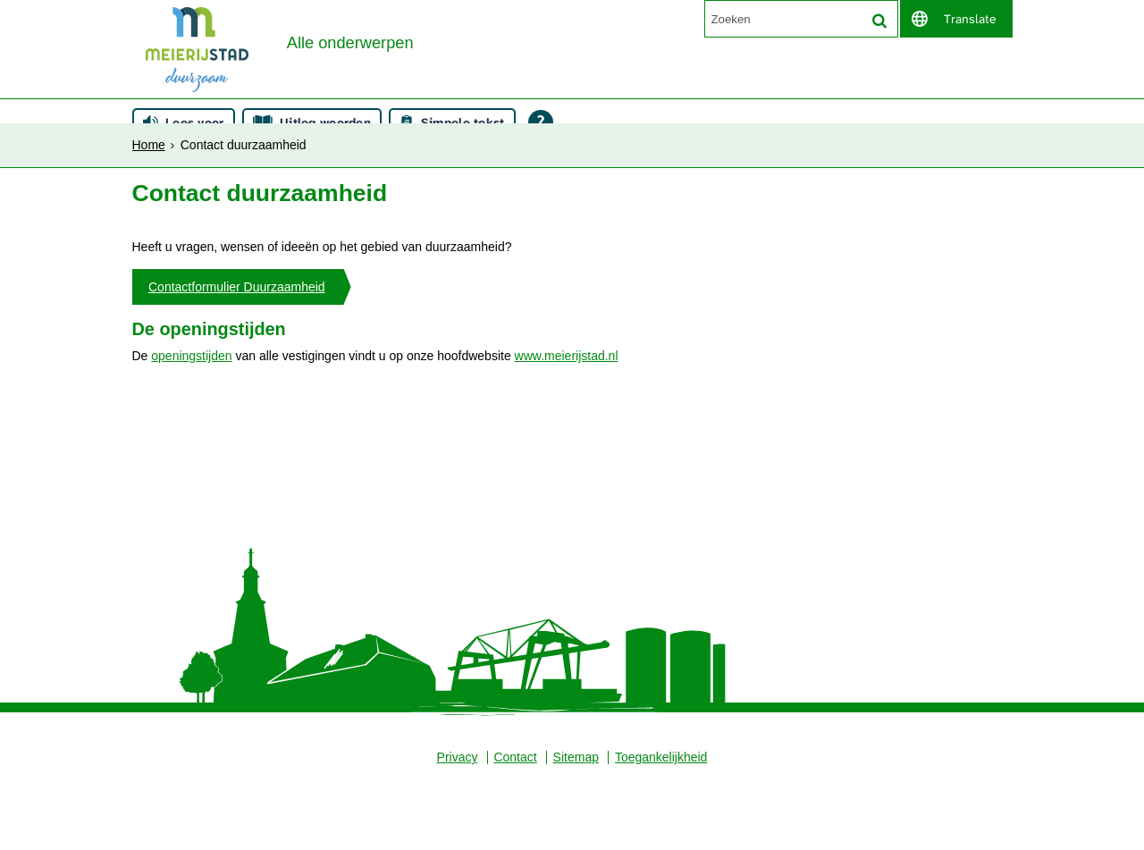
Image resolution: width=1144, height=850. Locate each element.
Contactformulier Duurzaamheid (236, 351)
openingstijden (191, 423)
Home (148, 130)
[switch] (956, 19)
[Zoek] (879, 20)
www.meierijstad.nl (566, 423)
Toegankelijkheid (662, 828)
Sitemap (576, 828)
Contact (514, 828)
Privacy (455, 828)
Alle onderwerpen (354, 89)
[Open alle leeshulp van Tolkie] (540, 181)
